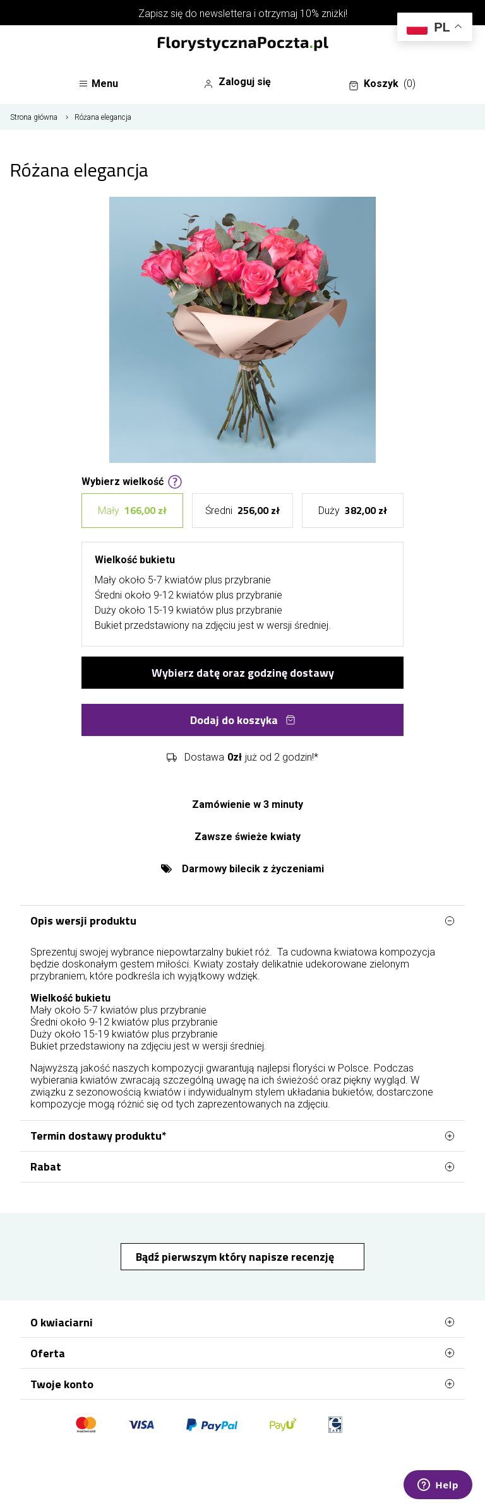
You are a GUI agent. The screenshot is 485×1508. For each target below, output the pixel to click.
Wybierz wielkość (132, 481)
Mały (132, 510)
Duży (352, 510)
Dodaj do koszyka (243, 719)
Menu (98, 84)
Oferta (242, 1353)
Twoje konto (242, 1384)
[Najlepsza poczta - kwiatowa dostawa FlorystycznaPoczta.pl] (242, 45)
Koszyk (382, 83)
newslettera (225, 14)
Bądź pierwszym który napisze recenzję (236, 1256)
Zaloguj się (237, 82)
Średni (242, 510)
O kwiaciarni (242, 1322)
